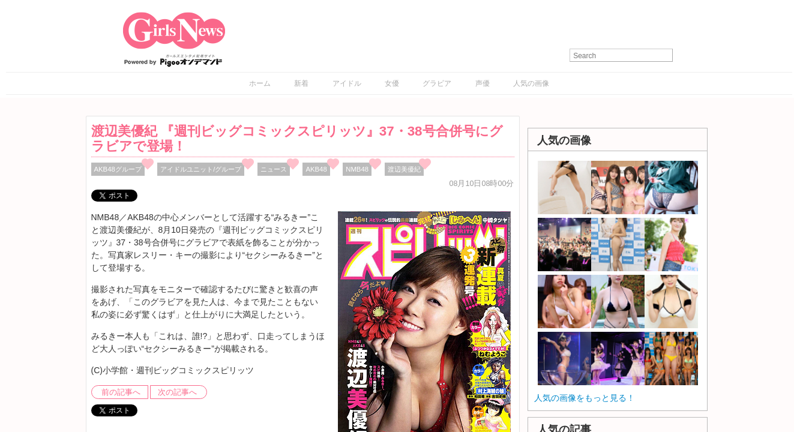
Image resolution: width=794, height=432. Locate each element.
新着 (301, 83)
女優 (392, 83)
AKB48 (315, 169)
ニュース (273, 169)
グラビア (437, 83)
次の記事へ (177, 392)
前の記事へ (120, 392)
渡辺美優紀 (404, 169)
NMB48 (357, 169)
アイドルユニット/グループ (200, 169)
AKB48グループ (118, 169)
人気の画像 (531, 83)
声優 (482, 83)
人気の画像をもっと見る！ (584, 398)
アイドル (346, 83)
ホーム (260, 83)
